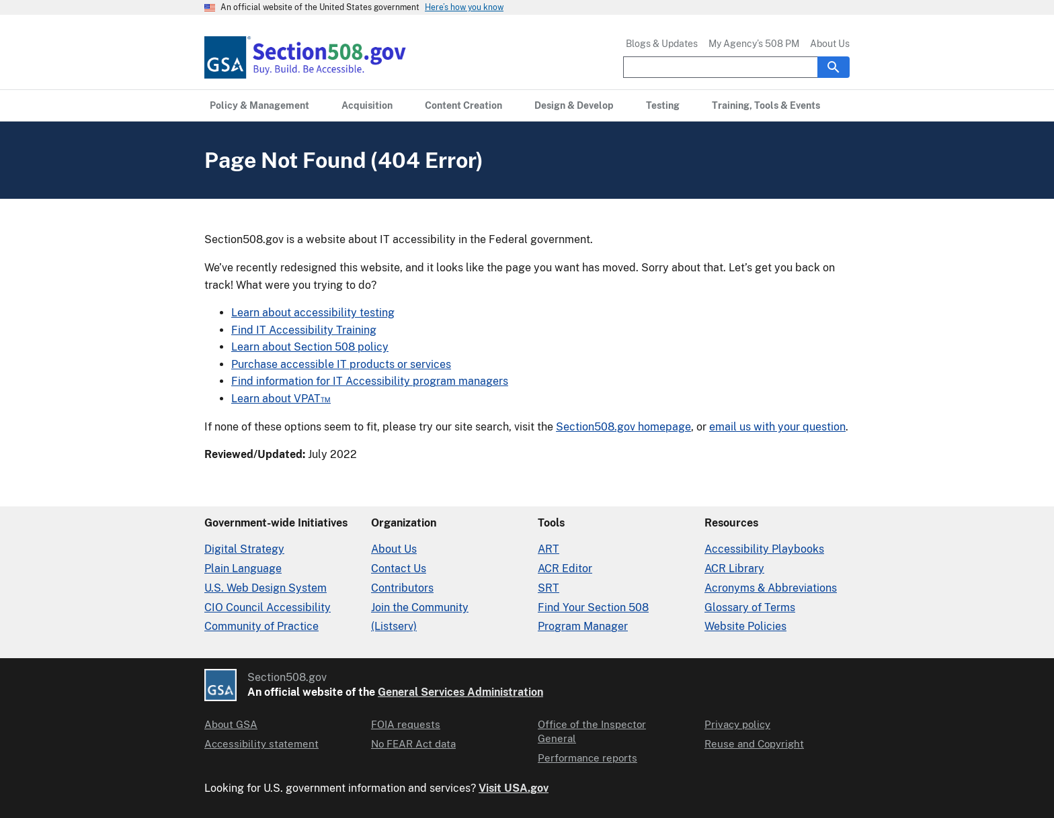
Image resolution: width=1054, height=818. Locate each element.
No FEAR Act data (413, 743)
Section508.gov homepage (623, 426)
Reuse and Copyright (754, 743)
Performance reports (587, 758)
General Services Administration (460, 692)
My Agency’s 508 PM (753, 43)
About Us (830, 43)
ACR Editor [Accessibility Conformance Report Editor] (565, 568)
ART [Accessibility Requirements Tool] (548, 549)
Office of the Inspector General (592, 731)
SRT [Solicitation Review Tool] (548, 588)
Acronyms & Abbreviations (770, 588)
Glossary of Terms (749, 607)
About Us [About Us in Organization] (394, 549)
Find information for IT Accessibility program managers (369, 381)
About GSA (230, 724)
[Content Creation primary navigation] (463, 105)
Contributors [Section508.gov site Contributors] (402, 588)
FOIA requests (405, 724)
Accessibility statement (261, 743)
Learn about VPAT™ (281, 398)
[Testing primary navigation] (663, 105)
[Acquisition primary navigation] (367, 105)
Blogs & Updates (662, 43)
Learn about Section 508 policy (310, 346)
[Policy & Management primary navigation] (259, 105)
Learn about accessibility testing (313, 312)
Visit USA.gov (514, 788)
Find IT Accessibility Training (303, 330)
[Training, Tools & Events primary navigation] (766, 105)
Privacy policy (737, 724)
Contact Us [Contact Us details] (398, 568)
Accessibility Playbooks (764, 549)
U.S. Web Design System (265, 588)
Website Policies (745, 626)
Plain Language (243, 568)
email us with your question (777, 426)
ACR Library (734, 568)
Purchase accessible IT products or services (341, 364)
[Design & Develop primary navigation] (574, 105)
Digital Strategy (244, 549)
